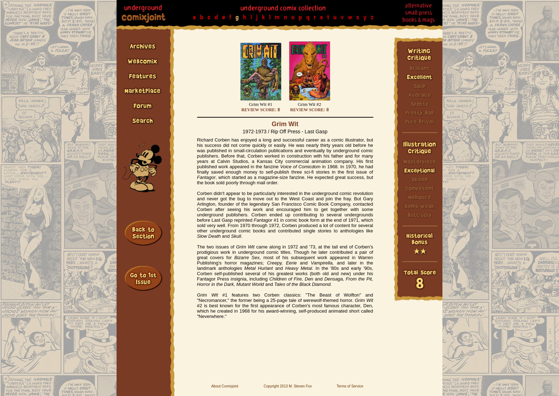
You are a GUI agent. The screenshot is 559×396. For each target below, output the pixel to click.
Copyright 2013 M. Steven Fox (287, 386)
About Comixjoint (225, 386)
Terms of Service (350, 386)
